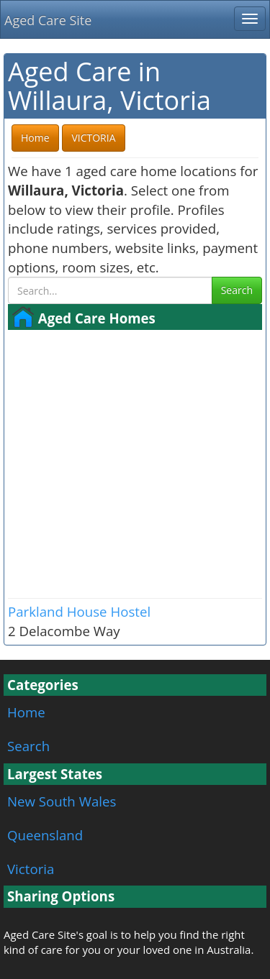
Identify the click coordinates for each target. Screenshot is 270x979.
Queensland (45, 835)
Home (26, 712)
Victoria (30, 869)
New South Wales (61, 801)
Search (237, 290)
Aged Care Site (47, 20)
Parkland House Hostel (79, 611)
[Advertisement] (135, 462)
